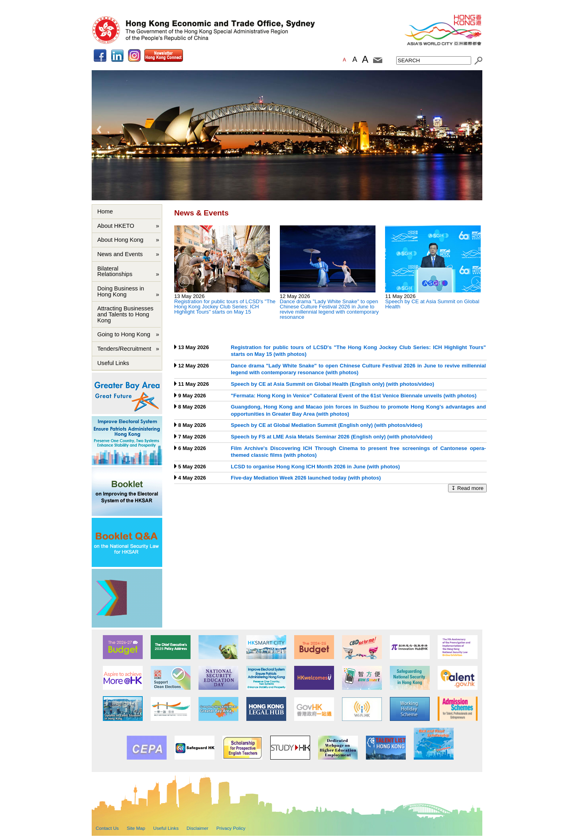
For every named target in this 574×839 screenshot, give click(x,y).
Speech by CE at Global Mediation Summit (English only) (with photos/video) (327, 425)
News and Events (120, 254)
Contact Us (107, 828)
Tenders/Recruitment (124, 348)
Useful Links (113, 363)
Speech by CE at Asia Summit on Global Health (432, 304)
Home (105, 211)
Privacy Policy (231, 828)
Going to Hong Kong (123, 334)
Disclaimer (197, 828)
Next (474, 129)
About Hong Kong (120, 240)
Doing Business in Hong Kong (120, 291)
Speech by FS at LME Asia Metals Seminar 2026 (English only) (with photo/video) (331, 437)
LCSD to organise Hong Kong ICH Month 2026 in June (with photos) (315, 467)
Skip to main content (118, 6)
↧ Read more (467, 488)
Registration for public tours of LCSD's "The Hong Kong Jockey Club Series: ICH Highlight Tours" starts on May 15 (224, 306)
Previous (99, 129)
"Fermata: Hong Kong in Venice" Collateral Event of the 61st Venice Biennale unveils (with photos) (353, 396)
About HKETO (115, 226)
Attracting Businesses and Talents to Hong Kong (125, 314)
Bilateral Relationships (115, 271)
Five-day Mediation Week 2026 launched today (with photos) (306, 478)
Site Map (136, 828)
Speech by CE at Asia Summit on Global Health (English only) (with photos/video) (332, 384)
